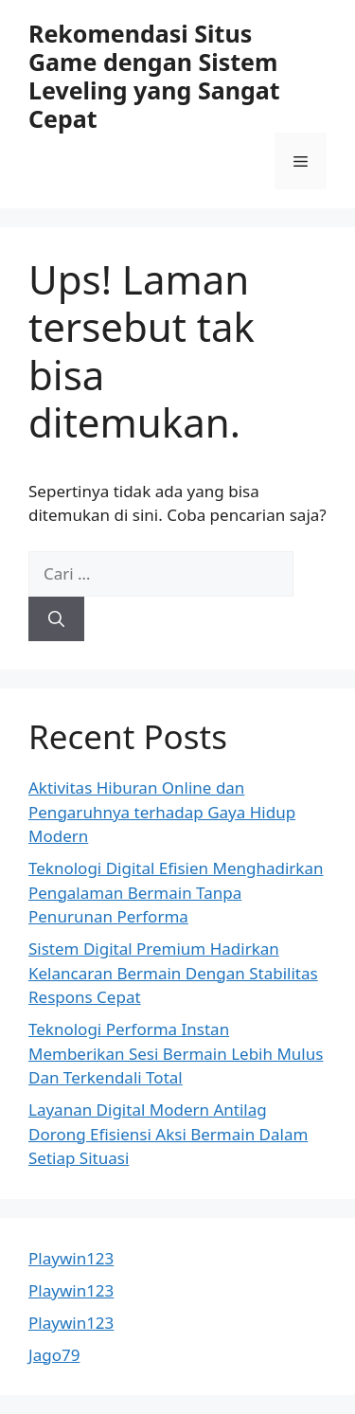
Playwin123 (71, 1258)
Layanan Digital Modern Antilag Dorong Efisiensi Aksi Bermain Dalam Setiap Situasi (168, 1134)
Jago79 (54, 1355)
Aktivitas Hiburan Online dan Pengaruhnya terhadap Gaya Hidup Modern (161, 812)
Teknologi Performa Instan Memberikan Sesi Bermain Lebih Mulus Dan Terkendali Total (175, 1053)
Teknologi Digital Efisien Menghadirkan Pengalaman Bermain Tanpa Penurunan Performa (176, 892)
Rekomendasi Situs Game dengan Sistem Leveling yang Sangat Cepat (154, 75)
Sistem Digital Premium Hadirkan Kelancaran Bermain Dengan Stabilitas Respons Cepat (173, 973)
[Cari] (56, 619)
